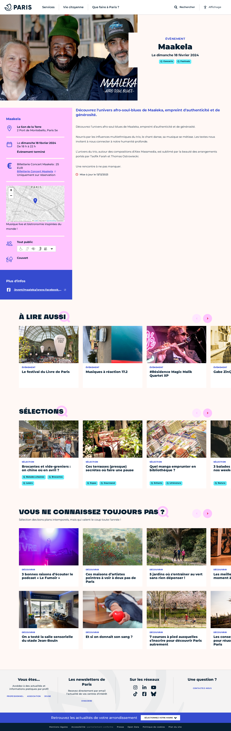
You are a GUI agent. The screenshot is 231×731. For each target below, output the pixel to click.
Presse (120, 727)
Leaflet (35, 221)
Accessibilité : (92, 727)
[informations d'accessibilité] (36, 249)
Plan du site (175, 727)
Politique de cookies (154, 727)
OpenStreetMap (51, 221)
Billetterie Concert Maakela (35, 171)
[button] (35, 201)
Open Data (133, 727)
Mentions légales (58, 727)
